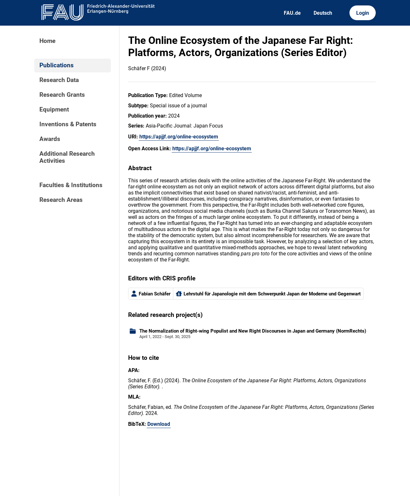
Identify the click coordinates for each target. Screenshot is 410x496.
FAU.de (292, 13)
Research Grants (62, 94)
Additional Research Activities (67, 157)
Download (158, 424)
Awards (49, 139)
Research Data (59, 80)
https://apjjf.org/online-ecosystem (178, 137)
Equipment (54, 109)
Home (47, 41)
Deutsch (323, 13)
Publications (56, 65)
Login (362, 13)
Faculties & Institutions (70, 185)
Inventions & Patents (67, 124)
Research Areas (61, 199)
